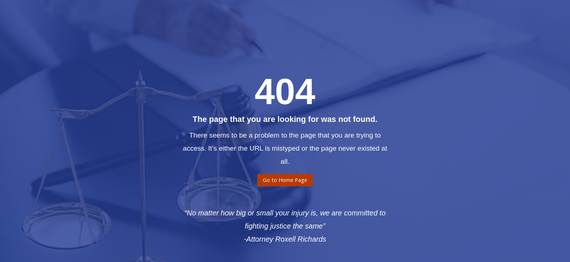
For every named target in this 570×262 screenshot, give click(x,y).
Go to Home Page (285, 182)
